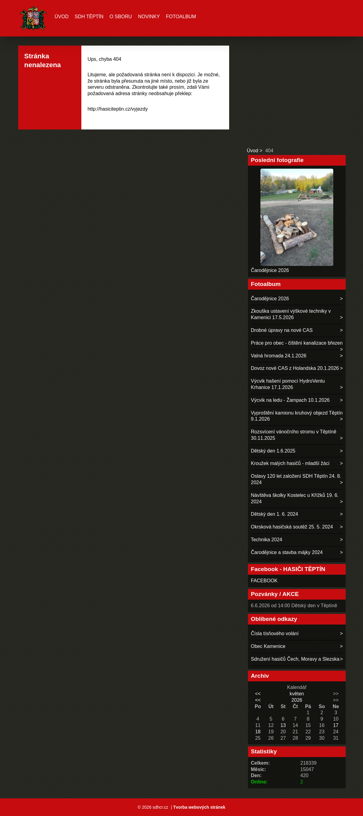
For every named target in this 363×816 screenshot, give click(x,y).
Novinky (149, 16)
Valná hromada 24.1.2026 (279, 355)
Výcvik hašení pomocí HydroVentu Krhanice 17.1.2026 (288, 384)
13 (283, 725)
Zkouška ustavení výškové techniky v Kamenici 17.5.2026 (291, 314)
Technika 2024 (266, 539)
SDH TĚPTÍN (89, 16)
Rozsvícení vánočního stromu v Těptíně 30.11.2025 (294, 435)
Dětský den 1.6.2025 (273, 450)
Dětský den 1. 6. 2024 (274, 514)
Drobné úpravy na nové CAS (282, 330)
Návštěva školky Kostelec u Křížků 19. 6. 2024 (295, 498)
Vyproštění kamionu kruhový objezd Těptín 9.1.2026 (297, 416)
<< (258, 693)
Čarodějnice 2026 (270, 270)
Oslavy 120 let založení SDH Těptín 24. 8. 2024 (296, 479)
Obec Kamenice (268, 646)
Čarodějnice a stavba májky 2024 (287, 552)
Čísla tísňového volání (275, 633)
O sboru (121, 16)
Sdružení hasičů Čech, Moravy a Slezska (295, 659)
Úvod (62, 16)
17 (335, 725)
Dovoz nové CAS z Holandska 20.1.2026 (295, 368)
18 (258, 731)
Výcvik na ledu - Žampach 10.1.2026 (290, 400)
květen (297, 693)
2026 (296, 700)
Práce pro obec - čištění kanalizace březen (297, 343)
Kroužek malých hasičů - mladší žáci (290, 463)
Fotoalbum (181, 16)
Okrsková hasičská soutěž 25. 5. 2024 (292, 526)
